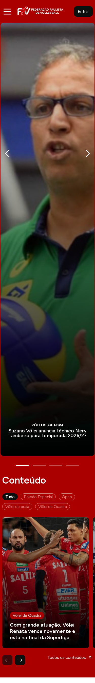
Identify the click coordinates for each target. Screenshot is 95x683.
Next (88, 151)
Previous (7, 151)
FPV (40, 10)
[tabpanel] (47, 235)
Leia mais (45, 574)
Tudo (10, 488)
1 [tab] (22, 457)
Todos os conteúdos (66, 649)
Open (67, 488)
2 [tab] (39, 457)
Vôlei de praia (17, 498)
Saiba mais (47, 235)
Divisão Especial (38, 488)
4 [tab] (72, 457)
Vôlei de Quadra (52, 498)
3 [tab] (55, 457)
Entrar (83, 11)
